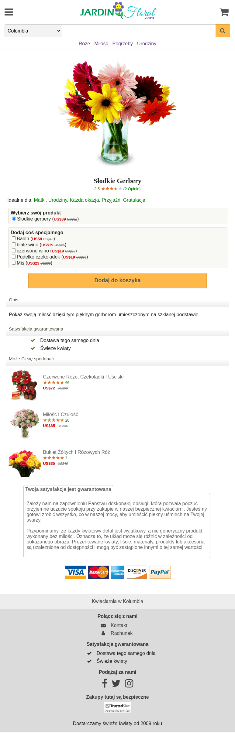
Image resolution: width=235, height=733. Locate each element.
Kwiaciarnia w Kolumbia (117, 601)
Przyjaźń (111, 200)
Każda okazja (84, 200)
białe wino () (41, 244)
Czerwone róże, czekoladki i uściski (83, 376)
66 (56, 383)
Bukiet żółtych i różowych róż (76, 452)
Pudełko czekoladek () (52, 256)
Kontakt (113, 625)
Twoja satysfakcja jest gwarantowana (68, 489)
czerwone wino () (47, 250)
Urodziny (57, 200)
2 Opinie (132, 189)
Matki (40, 200)
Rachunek (116, 633)
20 (56, 420)
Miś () (34, 262)
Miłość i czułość (60, 414)
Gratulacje (134, 200)
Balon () (36, 238)
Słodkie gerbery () (48, 218)
